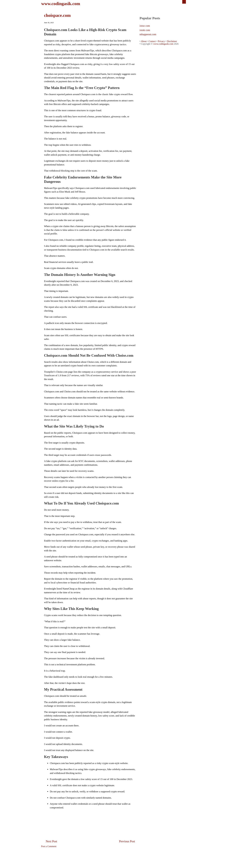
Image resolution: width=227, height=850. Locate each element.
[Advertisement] (90, 818)
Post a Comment (48, 846)
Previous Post (127, 841)
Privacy (161, 41)
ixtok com (145, 30)
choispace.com (57, 15)
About (144, 41)
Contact (152, 41)
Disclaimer (172, 41)
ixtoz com (145, 26)
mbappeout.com (148, 34)
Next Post (51, 841)
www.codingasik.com (60, 3)
